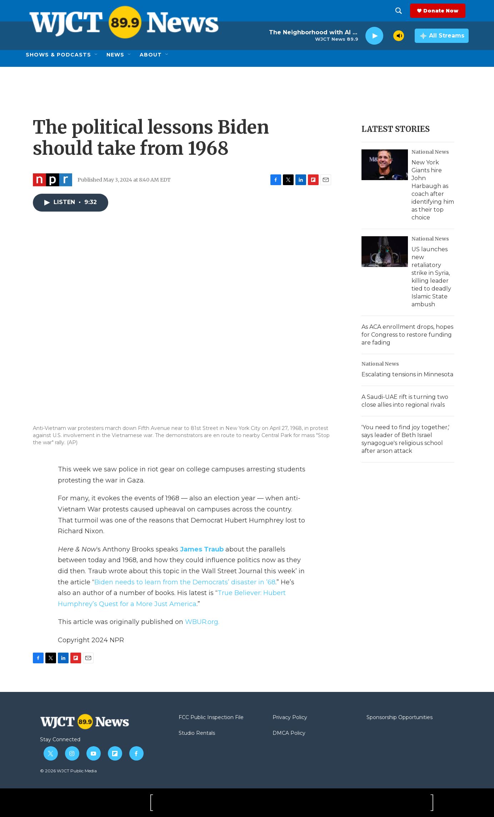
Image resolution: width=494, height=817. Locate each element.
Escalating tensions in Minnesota (407, 374)
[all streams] (442, 36)
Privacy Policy (290, 718)
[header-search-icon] (402, 11)
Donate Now (443, 11)
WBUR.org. (202, 622)
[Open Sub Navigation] (96, 55)
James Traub (202, 549)
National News (430, 152)
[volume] (398, 35)
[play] (374, 36)
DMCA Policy (289, 733)
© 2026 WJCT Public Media (68, 770)
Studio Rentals (197, 733)
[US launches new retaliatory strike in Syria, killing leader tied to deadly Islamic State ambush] (384, 251)
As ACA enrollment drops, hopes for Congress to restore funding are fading (407, 334)
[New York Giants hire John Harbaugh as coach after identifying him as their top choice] (384, 164)
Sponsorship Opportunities (399, 718)
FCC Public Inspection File (211, 718)
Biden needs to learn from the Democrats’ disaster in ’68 (184, 582)
